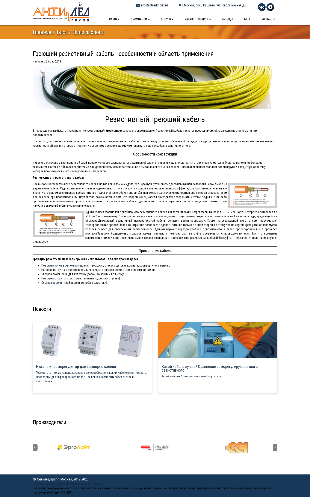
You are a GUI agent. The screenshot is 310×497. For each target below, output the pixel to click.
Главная (113, 19)
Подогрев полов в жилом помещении (65, 265)
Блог (247, 19)
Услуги (167, 19)
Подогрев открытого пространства (64, 278)
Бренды (227, 19)
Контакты (268, 19)
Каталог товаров (198, 19)
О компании (140, 19)
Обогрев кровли (51, 282)
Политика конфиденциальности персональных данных (68, 484)
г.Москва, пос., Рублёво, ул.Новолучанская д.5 (212, 5)
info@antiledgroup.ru (152, 5)
